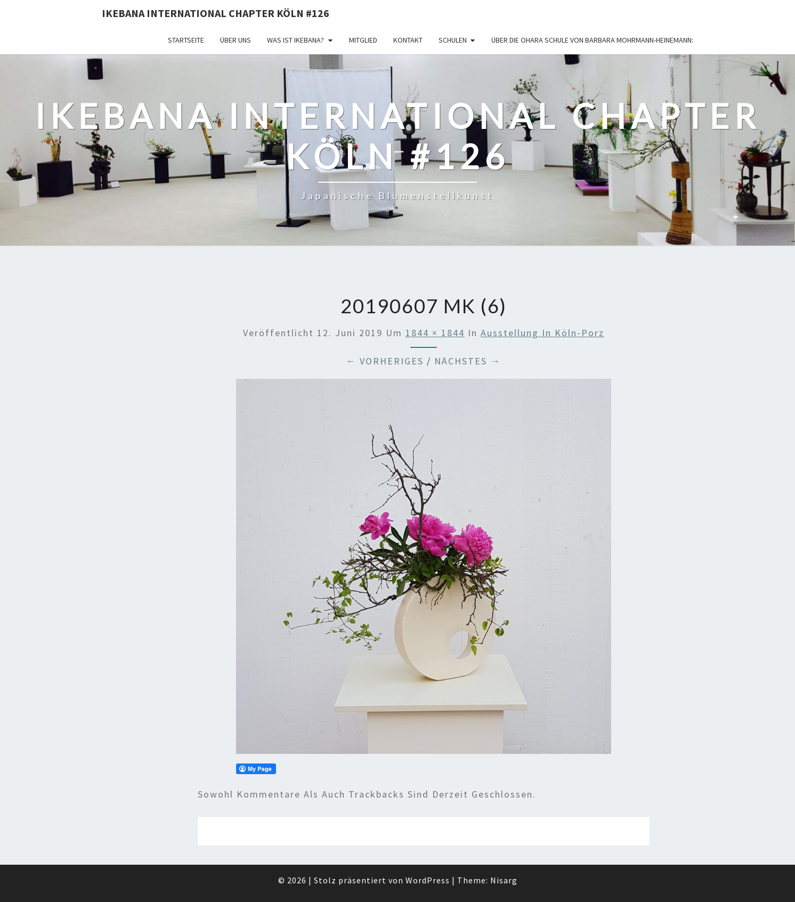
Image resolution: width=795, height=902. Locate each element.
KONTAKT (408, 40)
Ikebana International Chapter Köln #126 (215, 13)
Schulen (453, 40)
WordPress (427, 880)
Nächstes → (467, 361)
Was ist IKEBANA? (295, 40)
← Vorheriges (385, 361)
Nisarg (503, 880)
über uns (235, 40)
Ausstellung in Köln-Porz (542, 333)
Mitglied (363, 40)
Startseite (186, 40)
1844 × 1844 (435, 333)
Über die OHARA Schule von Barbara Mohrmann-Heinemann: (592, 40)
